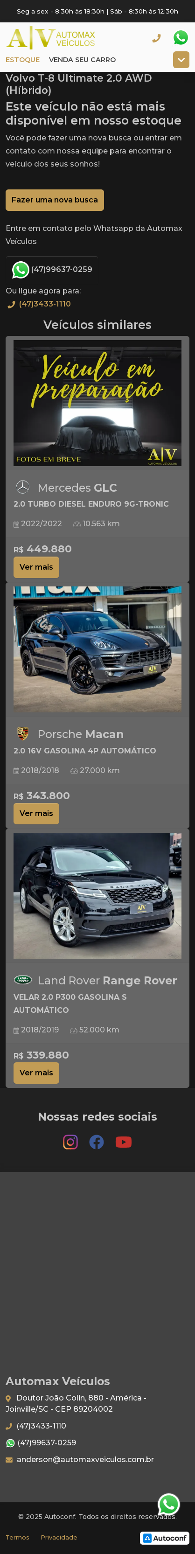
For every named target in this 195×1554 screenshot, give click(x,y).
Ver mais (36, 567)
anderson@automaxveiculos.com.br (80, 1459)
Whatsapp (180, 37)
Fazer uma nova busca (55, 199)
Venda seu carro (82, 60)
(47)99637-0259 (52, 270)
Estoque (23, 60)
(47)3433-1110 (38, 304)
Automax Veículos (63, 37)
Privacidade (59, 1537)
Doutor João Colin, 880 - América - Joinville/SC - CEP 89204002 (76, 1404)
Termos (17, 1537)
